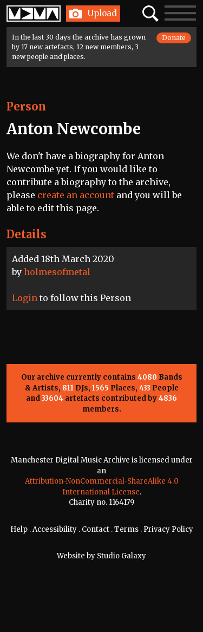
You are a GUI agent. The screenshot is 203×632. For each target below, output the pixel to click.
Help (19, 529)
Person (26, 106)
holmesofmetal (57, 271)
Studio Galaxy (121, 556)
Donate (174, 38)
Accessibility (54, 529)
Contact (95, 529)
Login (24, 297)
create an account (75, 195)
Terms (126, 529)
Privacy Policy (168, 529)
